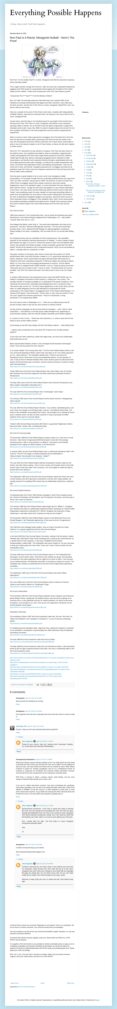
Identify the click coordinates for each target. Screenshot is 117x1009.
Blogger (96, 1000)
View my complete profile (90, 214)
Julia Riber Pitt (21, 726)
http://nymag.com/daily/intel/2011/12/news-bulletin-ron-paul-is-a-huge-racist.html (39, 667)
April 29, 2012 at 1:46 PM (44, 759)
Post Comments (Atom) (27, 987)
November (90, 158)
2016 (86, 141)
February (89, 196)
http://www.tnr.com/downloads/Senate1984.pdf (27, 502)
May (87, 176)
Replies (20, 737)
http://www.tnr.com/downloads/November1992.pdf (28, 607)
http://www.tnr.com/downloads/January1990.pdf (27, 458)
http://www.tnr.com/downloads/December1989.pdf (28, 447)
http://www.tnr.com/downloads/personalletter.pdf (27, 635)
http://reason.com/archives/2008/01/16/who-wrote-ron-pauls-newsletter (35, 674)
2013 (86, 150)
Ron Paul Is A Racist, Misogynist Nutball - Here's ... (95, 185)
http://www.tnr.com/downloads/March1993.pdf (26, 428)
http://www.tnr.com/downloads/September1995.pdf (28, 577)
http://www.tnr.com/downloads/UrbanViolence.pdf (28, 532)
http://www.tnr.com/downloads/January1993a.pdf (27, 403)
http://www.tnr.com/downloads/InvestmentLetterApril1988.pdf (32, 642)
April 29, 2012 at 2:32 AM (33, 698)
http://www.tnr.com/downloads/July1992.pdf (25, 419)
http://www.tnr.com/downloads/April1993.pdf (26, 550)
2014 (86, 147)
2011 (86, 202)
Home (43, 983)
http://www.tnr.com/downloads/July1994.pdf (25, 394)
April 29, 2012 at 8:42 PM (33, 844)
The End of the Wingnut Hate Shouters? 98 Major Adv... (95, 191)
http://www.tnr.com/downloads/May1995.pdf (26, 568)
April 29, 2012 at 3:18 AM (33, 711)
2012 (86, 153)
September (90, 164)
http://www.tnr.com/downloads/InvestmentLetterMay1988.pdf (32, 653)
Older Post (70, 983)
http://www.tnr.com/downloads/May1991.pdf (26, 387)
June (88, 173)
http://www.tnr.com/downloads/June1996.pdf (26, 587)
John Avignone (27, 741)
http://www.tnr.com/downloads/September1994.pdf (28, 486)
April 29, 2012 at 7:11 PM (44, 806)
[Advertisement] (42, 970)
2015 (86, 144)
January (89, 199)
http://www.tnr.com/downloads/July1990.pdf (25, 472)
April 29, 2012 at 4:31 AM (35, 726)
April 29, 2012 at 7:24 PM (44, 741)
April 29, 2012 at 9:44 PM (44, 864)
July (87, 170)
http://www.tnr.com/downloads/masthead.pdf (26, 623)
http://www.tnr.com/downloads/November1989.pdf (28, 522)
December (90, 155)
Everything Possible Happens (55, 13)
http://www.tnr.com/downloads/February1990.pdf (27, 367)
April (88, 179)
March (88, 181)
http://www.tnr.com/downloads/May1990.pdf (26, 378)
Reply (18, 704)
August (88, 167)
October (89, 161)
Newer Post (14, 983)
